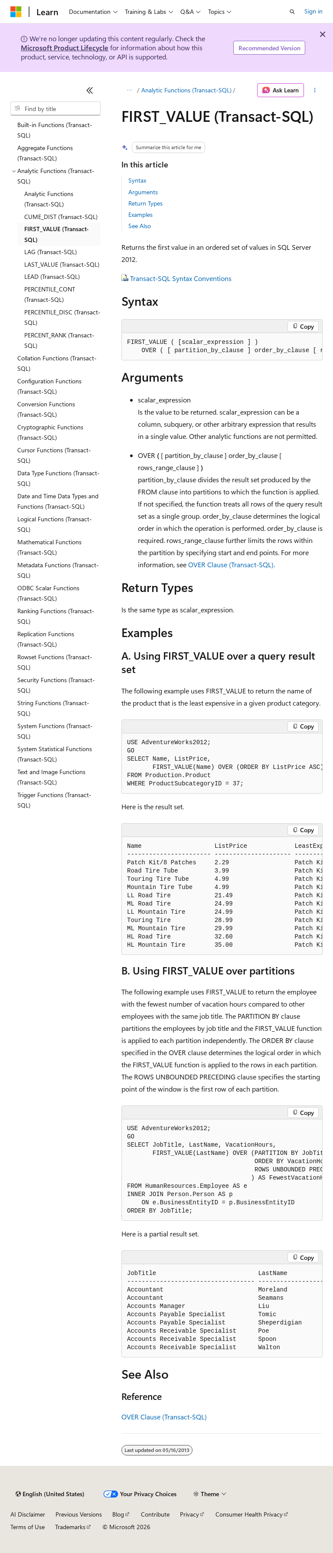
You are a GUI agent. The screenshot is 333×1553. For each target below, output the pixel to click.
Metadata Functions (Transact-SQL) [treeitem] (58, 570)
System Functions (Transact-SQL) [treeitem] (55, 731)
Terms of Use (27, 1527)
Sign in (313, 11)
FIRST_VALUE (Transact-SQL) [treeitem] (56, 234)
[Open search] (292, 12)
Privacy (189, 1514)
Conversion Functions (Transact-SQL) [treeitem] (46, 409)
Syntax (137, 180)
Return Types (145, 203)
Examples (140, 214)
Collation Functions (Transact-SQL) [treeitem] (57, 363)
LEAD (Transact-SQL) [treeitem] (52, 276)
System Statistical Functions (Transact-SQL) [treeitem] (54, 754)
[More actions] (315, 90)
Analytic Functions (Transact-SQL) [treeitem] (48, 199)
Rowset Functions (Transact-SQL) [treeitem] (54, 662)
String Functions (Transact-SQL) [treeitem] (53, 708)
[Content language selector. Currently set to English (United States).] (50, 1494)
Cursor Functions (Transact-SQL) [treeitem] (54, 455)
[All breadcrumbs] (129, 90)
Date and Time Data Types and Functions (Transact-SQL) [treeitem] (57, 501)
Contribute (155, 1514)
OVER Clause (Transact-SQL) (231, 564)
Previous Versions (79, 1514)
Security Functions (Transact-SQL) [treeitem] (56, 685)
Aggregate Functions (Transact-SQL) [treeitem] (45, 153)
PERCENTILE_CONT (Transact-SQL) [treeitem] (49, 294)
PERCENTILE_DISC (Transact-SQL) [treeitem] (62, 317)
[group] (222, 346)
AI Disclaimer (27, 1514)
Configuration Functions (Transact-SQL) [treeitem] (49, 386)
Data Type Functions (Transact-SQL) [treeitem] (58, 478)
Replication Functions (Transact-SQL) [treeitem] (45, 639)
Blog (118, 1514)
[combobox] (55, 108)
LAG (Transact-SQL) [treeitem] (50, 252)
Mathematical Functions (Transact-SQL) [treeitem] (49, 547)
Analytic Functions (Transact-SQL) (186, 90)
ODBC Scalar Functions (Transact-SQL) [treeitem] (48, 593)
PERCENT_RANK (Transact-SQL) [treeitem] (59, 340)
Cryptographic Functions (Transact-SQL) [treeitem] (50, 432)
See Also (139, 226)
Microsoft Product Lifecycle (64, 47)
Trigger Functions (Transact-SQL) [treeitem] (54, 800)
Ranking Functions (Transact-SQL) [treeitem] (56, 616)
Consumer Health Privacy (249, 1514)
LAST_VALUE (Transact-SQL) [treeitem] (61, 264)
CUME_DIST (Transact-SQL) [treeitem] (61, 217)
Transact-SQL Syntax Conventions (181, 278)
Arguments (143, 192)
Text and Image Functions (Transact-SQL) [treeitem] (51, 777)
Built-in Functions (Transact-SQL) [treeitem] (54, 130)
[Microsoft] (16, 11)
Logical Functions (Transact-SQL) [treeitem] (54, 524)
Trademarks (70, 1527)
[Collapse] (90, 90)
